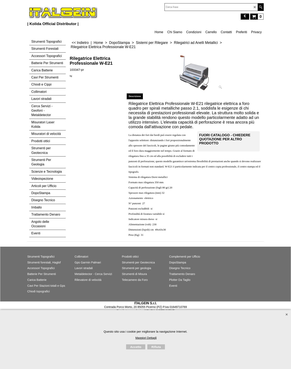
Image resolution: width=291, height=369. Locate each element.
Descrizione (135, 96)
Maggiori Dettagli (146, 337)
